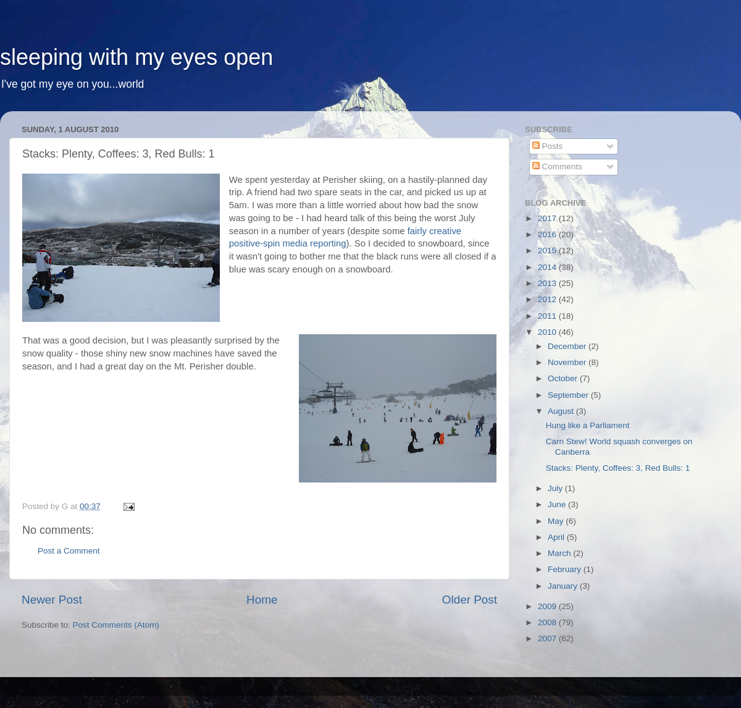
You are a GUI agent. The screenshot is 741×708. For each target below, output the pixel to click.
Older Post (469, 599)
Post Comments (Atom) (116, 625)
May (557, 521)
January (564, 586)
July (556, 488)
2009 (548, 606)
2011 (548, 316)
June (558, 504)
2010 (548, 332)
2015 (548, 250)
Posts (547, 146)
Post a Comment (69, 550)
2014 (548, 267)
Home (261, 599)
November (568, 362)
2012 (548, 299)
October (564, 378)
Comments (557, 166)
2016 (548, 234)
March (560, 553)
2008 (548, 622)
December (568, 346)
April (557, 537)
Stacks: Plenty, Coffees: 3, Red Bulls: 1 (618, 468)
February (566, 569)
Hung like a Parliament (588, 425)
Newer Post (52, 599)
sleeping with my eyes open (136, 57)
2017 (548, 218)
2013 (548, 283)
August (562, 411)
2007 (548, 638)
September (569, 395)
